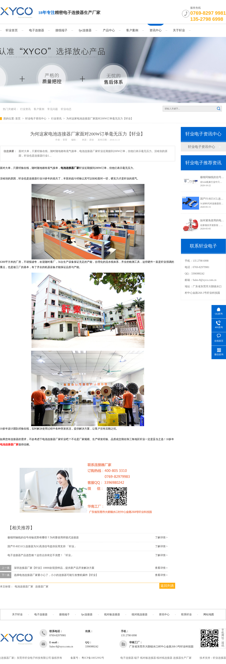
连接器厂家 (41, 586)
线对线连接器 (139, 614)
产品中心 (109, 30)
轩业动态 (66, 109)
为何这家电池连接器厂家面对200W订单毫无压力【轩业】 (99, 118)
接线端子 (61, 30)
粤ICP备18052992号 (93, 657)
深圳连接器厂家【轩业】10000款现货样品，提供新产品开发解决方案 (54, 567)
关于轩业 (179, 30)
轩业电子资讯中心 (36, 118)
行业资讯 (25, 109)
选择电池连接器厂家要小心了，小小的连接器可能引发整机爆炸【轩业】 (56, 575)
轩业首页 (12, 30)
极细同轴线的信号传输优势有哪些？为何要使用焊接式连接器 (43, 537)
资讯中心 (156, 30)
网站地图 (208, 614)
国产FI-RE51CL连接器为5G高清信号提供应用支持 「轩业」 (42, 546)
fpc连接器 (85, 30)
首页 (18, 118)
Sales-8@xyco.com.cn (204, 280)
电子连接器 (36, 30)
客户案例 (132, 30)
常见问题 (52, 109)
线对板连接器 (112, 614)
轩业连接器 (219, 657)
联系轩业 (186, 614)
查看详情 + (161, 567)
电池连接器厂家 (9, 444)
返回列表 (167, 586)
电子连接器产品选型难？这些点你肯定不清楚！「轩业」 (40, 555)
